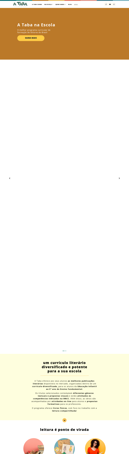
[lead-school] (64, 420)
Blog (70, 4)
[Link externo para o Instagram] (114, 4)
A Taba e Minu (37, 4)
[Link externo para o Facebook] (106, 4)
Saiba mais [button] (31, 37)
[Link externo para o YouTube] (110, 4)
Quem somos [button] (60, 4)
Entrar (76, 4)
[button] (9, 178)
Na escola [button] (48, 4)
